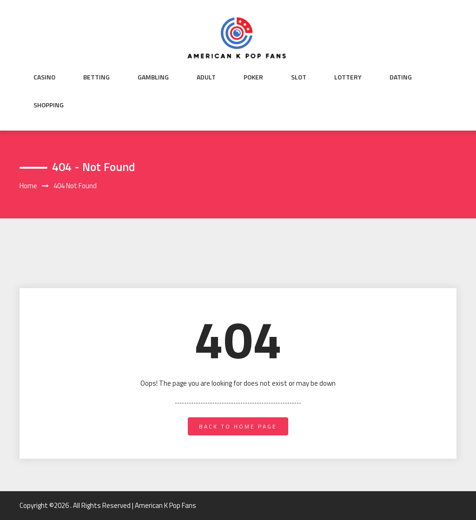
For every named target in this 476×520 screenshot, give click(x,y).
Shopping (48, 105)
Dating (401, 77)
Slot (298, 77)
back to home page (238, 426)
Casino (44, 77)
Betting (96, 77)
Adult (206, 77)
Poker (253, 77)
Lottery (348, 77)
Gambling (153, 77)
